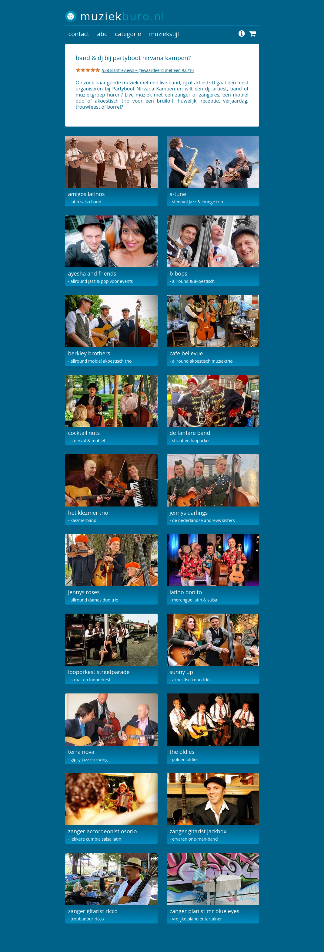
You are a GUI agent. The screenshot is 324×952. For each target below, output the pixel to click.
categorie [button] (128, 34)
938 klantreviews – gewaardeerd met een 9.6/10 (148, 70)
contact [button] (78, 34)
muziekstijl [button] (164, 34)
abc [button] (102, 34)
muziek (122, 16)
